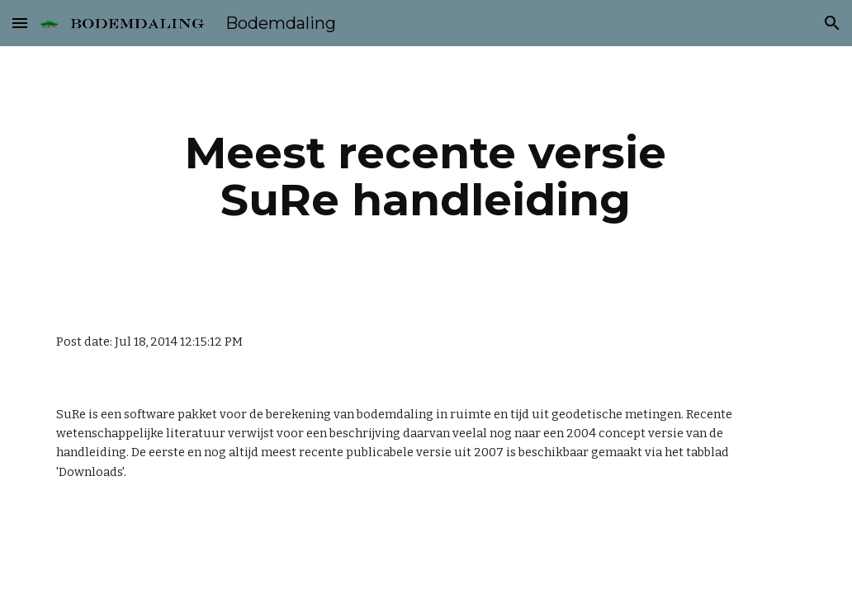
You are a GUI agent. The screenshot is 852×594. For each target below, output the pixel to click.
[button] (20, 22)
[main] (426, 176)
